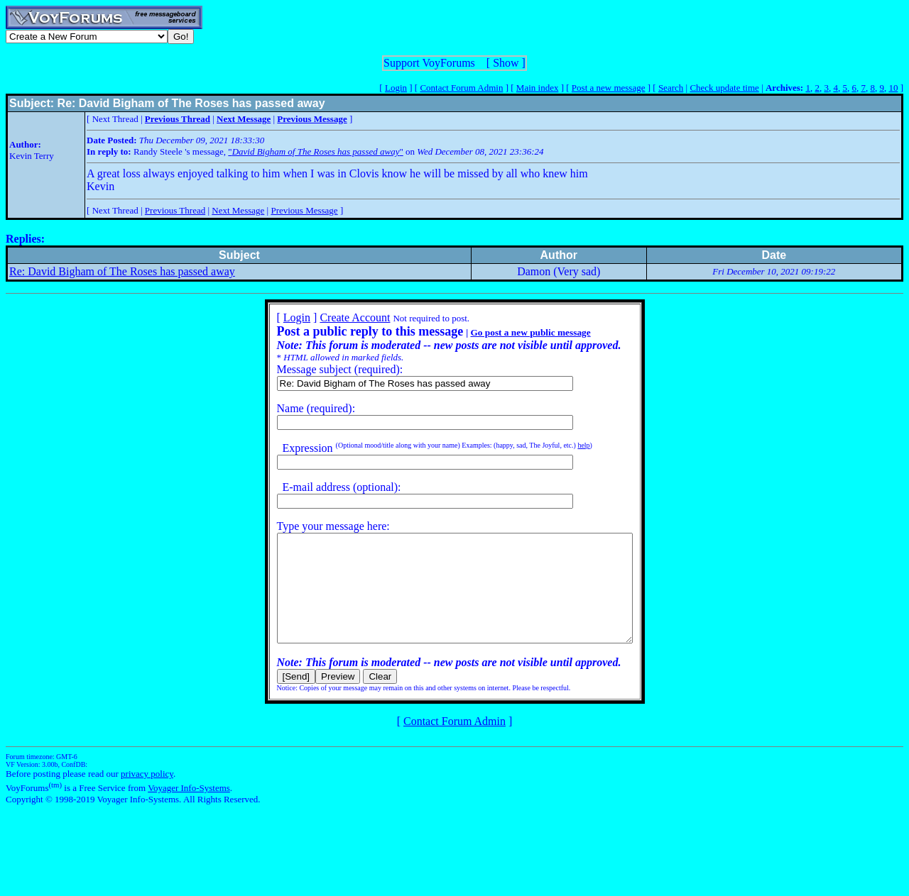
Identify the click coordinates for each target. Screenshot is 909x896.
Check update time (724, 87)
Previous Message (304, 210)
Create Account (333, 317)
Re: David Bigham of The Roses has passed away (122, 271)
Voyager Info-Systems (189, 809)
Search (670, 87)
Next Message (238, 210)
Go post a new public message (509, 332)
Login (396, 87)
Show (505, 63)
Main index (537, 87)
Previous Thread (175, 210)
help (562, 445)
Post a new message (609, 87)
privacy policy (147, 795)
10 (893, 87)
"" (315, 151)
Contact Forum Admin (461, 87)
